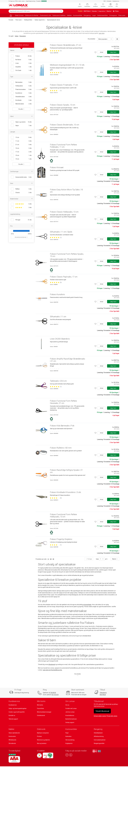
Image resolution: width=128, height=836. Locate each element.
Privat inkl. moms (112, 716)
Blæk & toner (19, 15)
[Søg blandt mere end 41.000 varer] (34, 11)
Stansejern (22, 36)
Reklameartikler (102, 15)
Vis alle (21, 109)
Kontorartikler (71, 729)
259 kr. (30, 234)
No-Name (18, 59)
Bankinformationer (71, 719)
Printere (39, 736)
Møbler (11, 729)
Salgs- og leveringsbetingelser (18, 708)
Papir (67, 733)
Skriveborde (12, 743)
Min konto (40, 705)
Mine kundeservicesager (44, 712)
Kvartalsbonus (69, 715)
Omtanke (109, 1)
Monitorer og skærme (43, 740)
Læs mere (101, 33)
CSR (104, 1)
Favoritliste (40, 708)
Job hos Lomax (70, 712)
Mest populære (102, 39)
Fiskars (17, 56)
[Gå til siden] (11, 15)
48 (53, 559)
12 (48, 559)
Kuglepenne (68, 743)
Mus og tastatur (41, 743)
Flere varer (18, 20)
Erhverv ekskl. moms (100, 716)
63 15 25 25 (55, 694)
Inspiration (102, 11)
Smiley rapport (69, 722)
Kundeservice (116, 1)
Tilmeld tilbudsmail (102, 711)
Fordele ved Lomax (71, 708)
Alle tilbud (103, 694)
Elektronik (41, 729)
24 (51, 559)
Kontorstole (12, 736)
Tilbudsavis (103, 693)
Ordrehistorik (41, 715)
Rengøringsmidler (99, 743)
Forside (11, 20)
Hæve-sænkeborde (14, 733)
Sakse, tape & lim (40, 20)
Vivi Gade (18, 70)
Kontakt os (12, 715)
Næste (115, 559)
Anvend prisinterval (21, 237)
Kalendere (68, 736)
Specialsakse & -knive (53, 20)
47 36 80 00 (52, 693)
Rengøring (98, 729)
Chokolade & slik (45, 15)
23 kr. (12, 234)
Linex (17, 63)
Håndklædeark (98, 733)
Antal (101, 52)
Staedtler (18, 67)
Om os (67, 705)
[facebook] (66, 755)
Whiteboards (12, 740)
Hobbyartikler (28, 20)
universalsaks (87, 604)
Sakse (16, 36)
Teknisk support (13, 719)
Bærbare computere (43, 733)
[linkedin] (70, 755)
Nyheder (94, 11)
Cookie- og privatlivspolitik (17, 712)
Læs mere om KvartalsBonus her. (52, 670)
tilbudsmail (51, 664)
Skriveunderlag (69, 740)
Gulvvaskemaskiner (99, 740)
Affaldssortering (99, 736)
